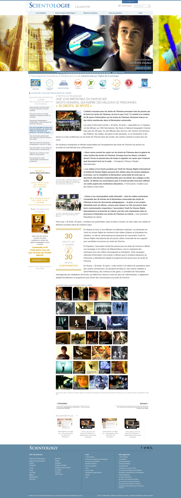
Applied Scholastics (63, 84)
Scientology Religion (124, 463)
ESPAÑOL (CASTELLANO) (62, 467)
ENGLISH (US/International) (37, 458)
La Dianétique (123, 459)
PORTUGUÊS (59, 474)
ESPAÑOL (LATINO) (60, 465)
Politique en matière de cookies (119, 495)
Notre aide (36, 89)
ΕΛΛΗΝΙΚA (58, 470)
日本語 (31, 470)
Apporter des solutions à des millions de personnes (39, 153)
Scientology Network (124, 461)
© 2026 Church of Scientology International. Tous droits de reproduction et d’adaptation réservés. (55, 495)
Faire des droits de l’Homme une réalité (38, 27)
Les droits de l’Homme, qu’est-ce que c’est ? (39, 33)
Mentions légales (148, 495)
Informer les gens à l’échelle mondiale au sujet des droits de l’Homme (40, 115)
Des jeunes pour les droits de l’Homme (129, 483)
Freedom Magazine (145, 87)
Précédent (62, 72)
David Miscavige (123, 466)
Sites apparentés (129, 2)
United (33, 46)
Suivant (120, 72)
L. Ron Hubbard (40, 13)
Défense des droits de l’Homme (38, 51)
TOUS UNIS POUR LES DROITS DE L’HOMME (56, 93)
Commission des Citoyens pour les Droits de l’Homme (131, 486)
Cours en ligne (89, 470)
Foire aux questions (115, 13)
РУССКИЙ (32, 472)
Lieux (86, 477)
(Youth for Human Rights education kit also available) (39, 268)
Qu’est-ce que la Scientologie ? (65, 13)
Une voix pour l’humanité (92, 461)
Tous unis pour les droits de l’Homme (129, 481)
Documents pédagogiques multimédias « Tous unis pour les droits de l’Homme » (40, 122)
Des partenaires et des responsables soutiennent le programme (39, 159)
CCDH (129, 84)
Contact (87, 474)
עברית (31, 468)
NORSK (57, 461)
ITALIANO (58, 472)
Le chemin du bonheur (49, 84)
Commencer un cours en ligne (127, 468)
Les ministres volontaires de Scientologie (130, 470)
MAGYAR (57, 458)
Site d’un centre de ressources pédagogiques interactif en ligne (40, 143)
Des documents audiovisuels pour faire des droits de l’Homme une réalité (40, 137)
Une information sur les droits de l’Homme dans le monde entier (40, 148)
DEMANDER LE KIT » (40, 260)
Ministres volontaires (90, 13)
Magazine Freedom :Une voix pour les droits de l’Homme (39, 58)
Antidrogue (103, 84)
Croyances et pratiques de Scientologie (96, 459)
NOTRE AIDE (36, 93)
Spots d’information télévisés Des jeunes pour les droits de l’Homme (40, 40)
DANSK (31, 463)
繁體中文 (31, 474)
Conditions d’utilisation (136, 495)
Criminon (78, 84)
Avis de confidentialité (103, 495)
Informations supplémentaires (93, 472)
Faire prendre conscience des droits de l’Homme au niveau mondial (39, 108)
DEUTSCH (32, 479)
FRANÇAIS (32, 465)
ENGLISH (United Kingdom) (37, 461)
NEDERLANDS (33, 477)
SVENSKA (58, 463)
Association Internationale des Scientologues (131, 472)
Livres (140, 13)
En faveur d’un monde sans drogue (128, 479)
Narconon (91, 84)
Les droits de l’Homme (116, 84)
